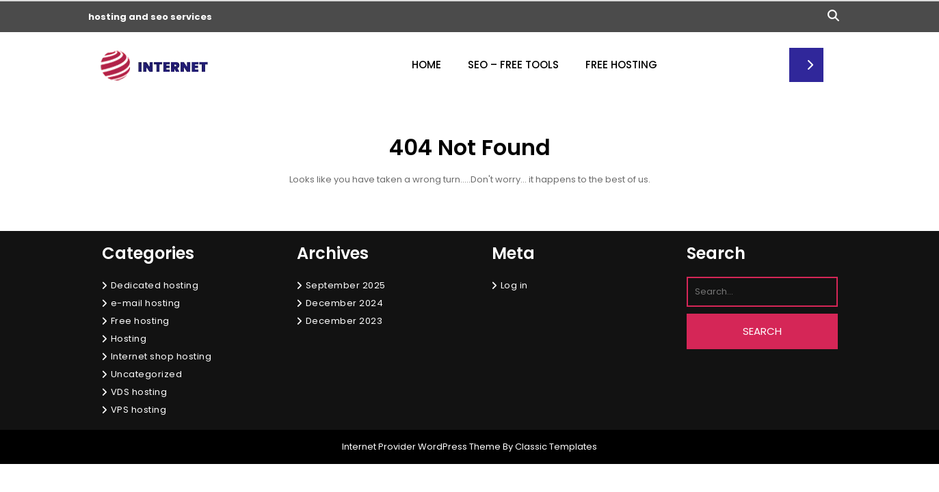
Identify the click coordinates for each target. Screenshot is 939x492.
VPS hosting (139, 409)
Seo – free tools (513, 64)
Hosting (129, 338)
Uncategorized (147, 374)
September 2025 (346, 285)
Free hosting (140, 320)
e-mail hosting (146, 303)
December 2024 (345, 303)
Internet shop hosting (161, 356)
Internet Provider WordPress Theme (421, 446)
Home (426, 64)
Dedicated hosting (155, 285)
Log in (514, 285)
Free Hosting (621, 64)
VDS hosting (139, 391)
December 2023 (344, 320)
